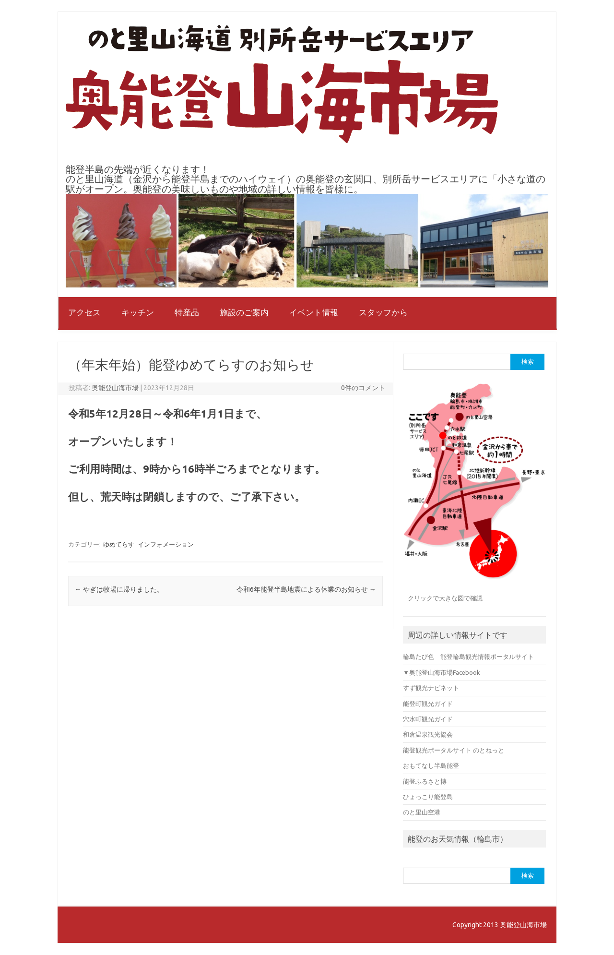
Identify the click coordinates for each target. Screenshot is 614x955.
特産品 (187, 312)
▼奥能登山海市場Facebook (441, 672)
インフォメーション (166, 544)
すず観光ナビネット (431, 687)
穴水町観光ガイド (428, 719)
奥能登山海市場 (115, 388)
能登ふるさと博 (425, 781)
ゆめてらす (118, 544)
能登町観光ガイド (428, 703)
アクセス (84, 312)
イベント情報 (313, 312)
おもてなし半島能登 (431, 765)
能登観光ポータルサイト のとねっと (453, 750)
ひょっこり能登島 (428, 796)
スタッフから (383, 312)
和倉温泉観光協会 (428, 734)
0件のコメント (363, 388)
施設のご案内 (244, 312)
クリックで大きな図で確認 (445, 598)
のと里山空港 (421, 812)
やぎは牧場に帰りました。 (119, 589)
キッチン (137, 312)
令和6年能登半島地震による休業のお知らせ (306, 589)
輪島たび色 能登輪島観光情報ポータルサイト (468, 656)
